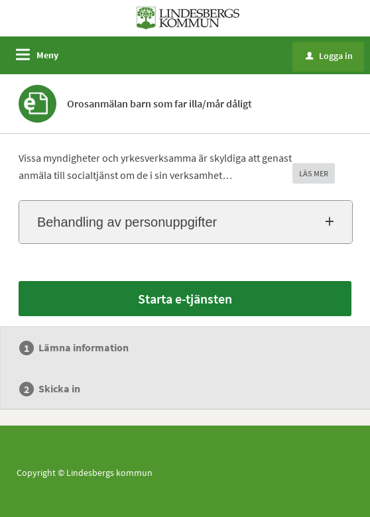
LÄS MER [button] (313, 173)
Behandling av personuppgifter (127, 222)
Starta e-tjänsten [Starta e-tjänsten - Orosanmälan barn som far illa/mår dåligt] (185, 298)
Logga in (329, 56)
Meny (47, 55)
